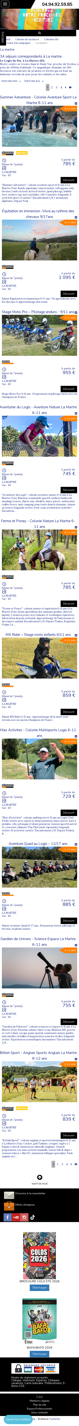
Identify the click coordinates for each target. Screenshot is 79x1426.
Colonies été (51, 39)
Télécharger (39, 1287)
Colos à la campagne (18, 43)
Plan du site (39, 1405)
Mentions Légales (39, 1401)
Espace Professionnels (39, 1409)
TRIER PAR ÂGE (32, 81)
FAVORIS (2, 37)
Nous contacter (39, 1412)
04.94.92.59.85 (57, 4)
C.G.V (39, 1397)
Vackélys (54, 1419)
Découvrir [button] (69, 180)
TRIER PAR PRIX (9, 81)
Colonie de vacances (27, 39)
